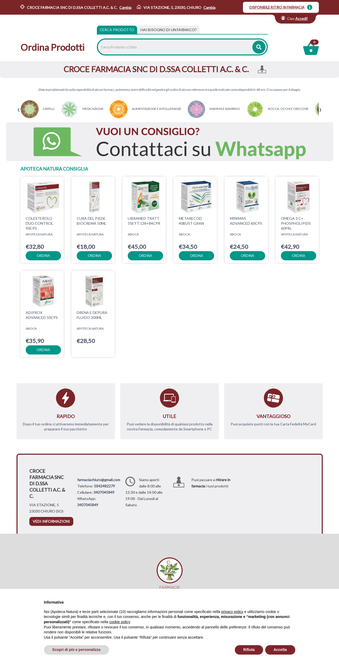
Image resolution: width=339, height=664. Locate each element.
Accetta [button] (280, 650)
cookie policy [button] (119, 622)
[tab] (168, 30)
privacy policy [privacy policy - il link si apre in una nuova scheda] (232, 612)
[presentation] (18, 110)
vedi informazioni (51, 521)
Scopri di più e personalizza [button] (76, 650)
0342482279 (104, 486)
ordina (43, 256)
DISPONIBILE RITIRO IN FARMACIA (276, 7)
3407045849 (103, 492)
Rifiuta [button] (249, 650)
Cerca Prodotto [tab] (117, 29)
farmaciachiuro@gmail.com (98, 479)
